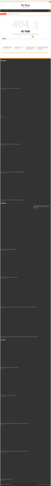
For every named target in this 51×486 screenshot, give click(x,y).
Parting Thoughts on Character (6, 479)
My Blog (25, 5)
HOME (2, 10)
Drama (18, 10)
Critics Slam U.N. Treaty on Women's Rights (20, 47)
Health (30, 10)
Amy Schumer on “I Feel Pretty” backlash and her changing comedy (13, 199)
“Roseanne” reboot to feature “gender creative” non (10, 88)
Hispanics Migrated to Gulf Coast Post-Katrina (9, 277)
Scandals (15, 10)
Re (1, 116)
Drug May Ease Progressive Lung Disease (8, 249)
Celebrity (11, 10)
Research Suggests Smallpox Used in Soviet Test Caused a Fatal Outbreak (42, 47)
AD (42, 484)
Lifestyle (22, 10)
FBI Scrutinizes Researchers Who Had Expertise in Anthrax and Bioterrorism (31, 47)
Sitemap (49, 484)
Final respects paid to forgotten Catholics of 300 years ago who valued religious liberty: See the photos (19, 336)
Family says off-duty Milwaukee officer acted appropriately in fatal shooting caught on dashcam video (41, 206)
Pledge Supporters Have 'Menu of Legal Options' (7, 47)
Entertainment (6, 10)
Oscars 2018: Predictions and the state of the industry (10, 144)
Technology (26, 10)
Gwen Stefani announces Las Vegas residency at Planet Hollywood (13, 172)
